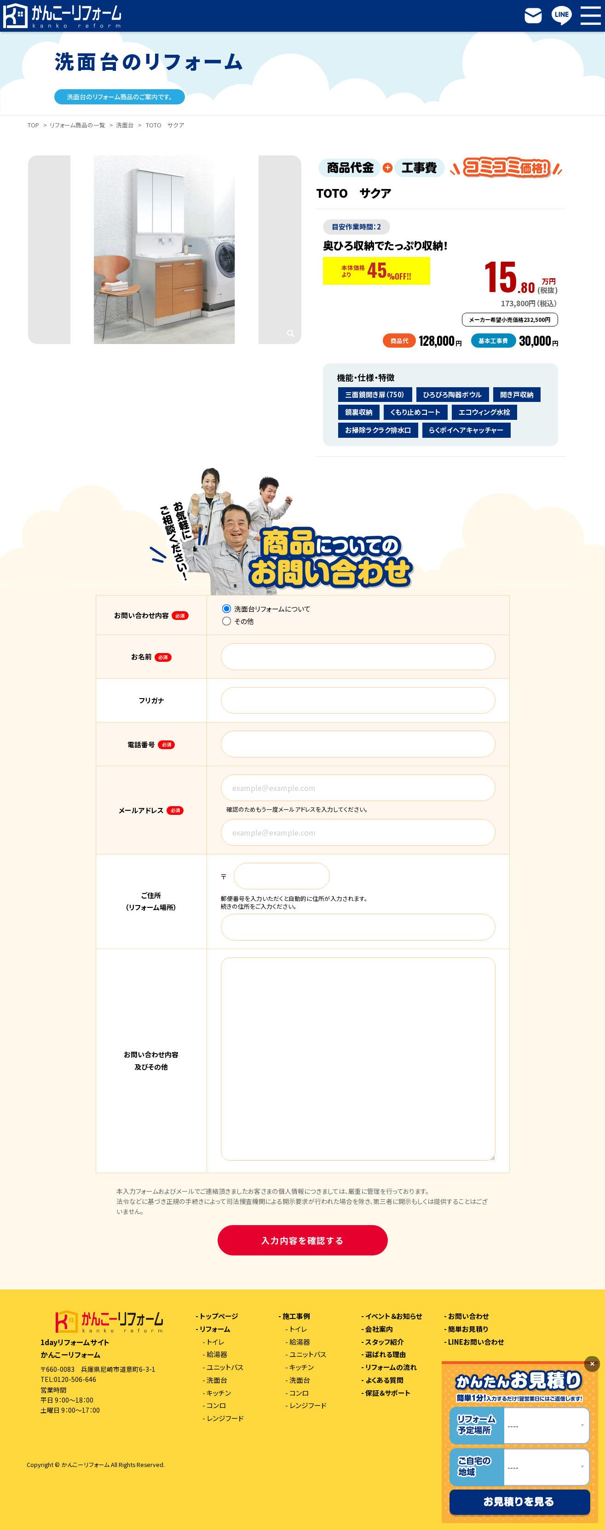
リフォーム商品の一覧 (77, 125)
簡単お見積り (468, 1329)
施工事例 (296, 1316)
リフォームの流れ (391, 1367)
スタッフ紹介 (384, 1342)
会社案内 (379, 1329)
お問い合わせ (468, 1316)
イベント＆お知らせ (393, 1316)
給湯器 (217, 1354)
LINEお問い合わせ (476, 1342)
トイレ (215, 1342)
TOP (33, 125)
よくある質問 (384, 1380)
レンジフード (225, 1418)
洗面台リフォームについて (266, 608)
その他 (238, 621)
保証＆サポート (388, 1393)
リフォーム (215, 1329)
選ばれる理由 (385, 1354)
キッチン (219, 1393)
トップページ (219, 1316)
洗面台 (125, 125)
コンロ (216, 1405)
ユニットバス (225, 1367)
